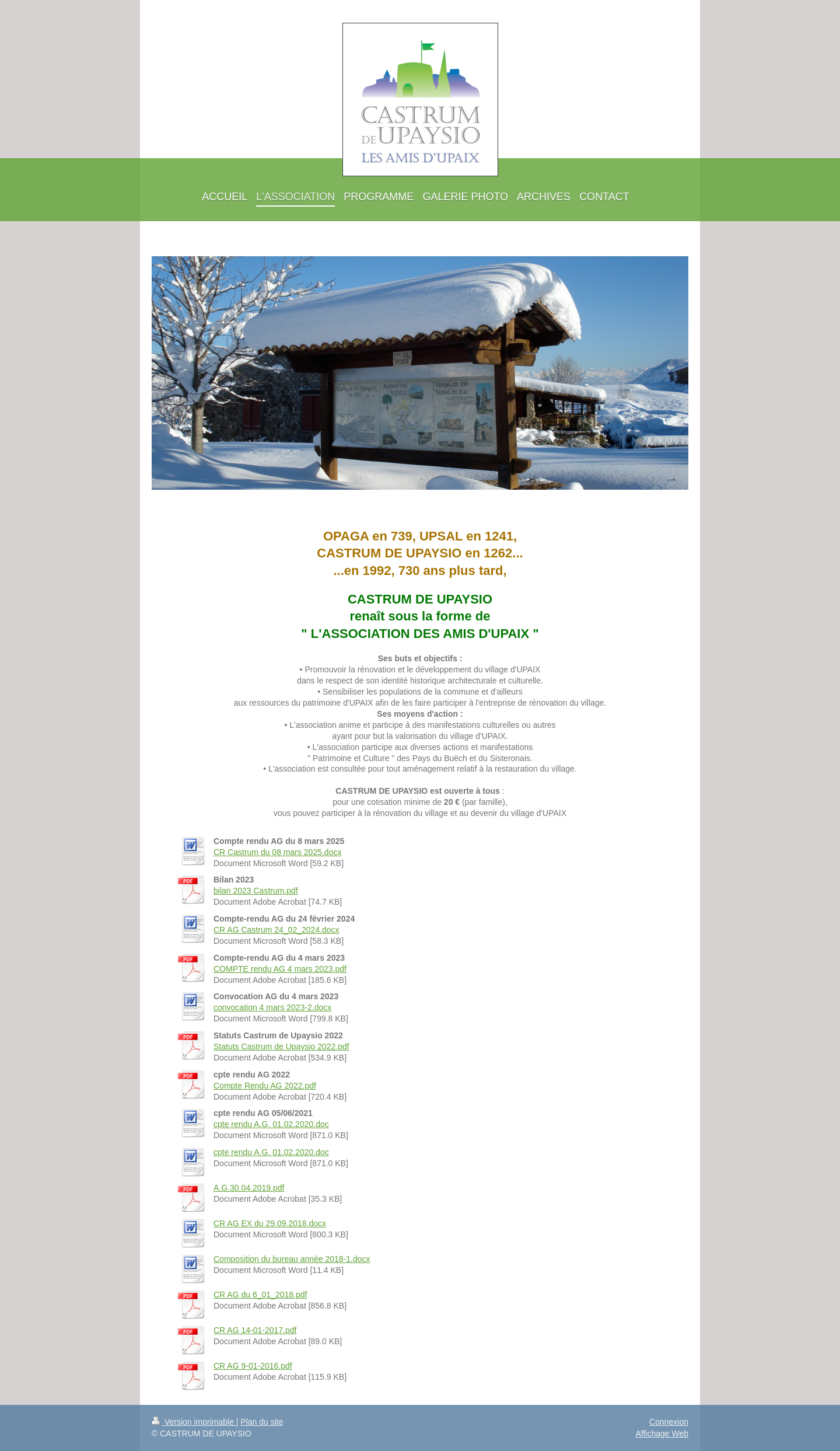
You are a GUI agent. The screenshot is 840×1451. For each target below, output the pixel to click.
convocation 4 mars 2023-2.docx (272, 1007)
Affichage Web (661, 1433)
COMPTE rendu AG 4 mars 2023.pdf (280, 969)
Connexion (668, 1421)
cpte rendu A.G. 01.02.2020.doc (271, 1124)
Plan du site (261, 1421)
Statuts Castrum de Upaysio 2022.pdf (281, 1046)
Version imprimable (194, 1421)
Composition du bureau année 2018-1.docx (292, 1259)
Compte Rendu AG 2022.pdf (265, 1085)
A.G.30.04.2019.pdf (249, 1187)
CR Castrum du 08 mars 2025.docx (277, 852)
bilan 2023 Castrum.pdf (256, 890)
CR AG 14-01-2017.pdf (255, 1330)
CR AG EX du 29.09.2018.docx (270, 1223)
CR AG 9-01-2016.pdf (253, 1365)
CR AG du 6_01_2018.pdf (260, 1294)
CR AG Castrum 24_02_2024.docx (277, 929)
